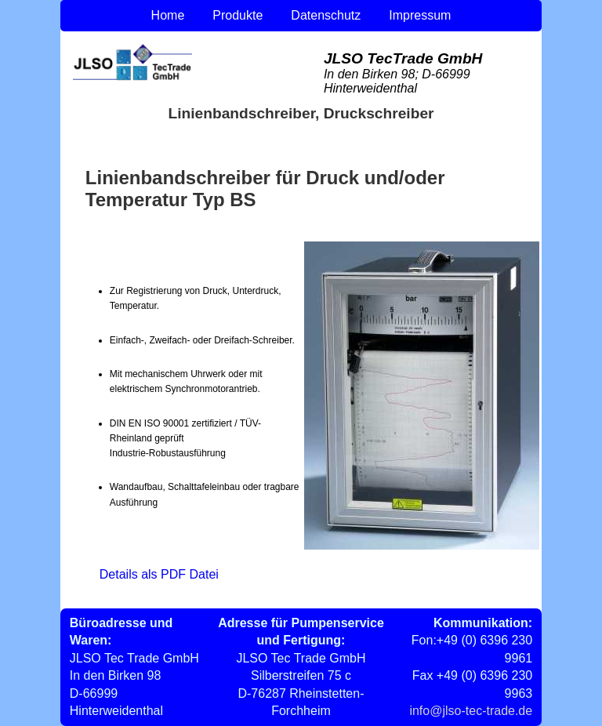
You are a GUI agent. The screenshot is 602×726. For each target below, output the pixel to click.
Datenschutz (326, 15)
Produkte (237, 15)
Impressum (420, 15)
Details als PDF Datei (159, 574)
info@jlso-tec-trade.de (470, 710)
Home (168, 15)
